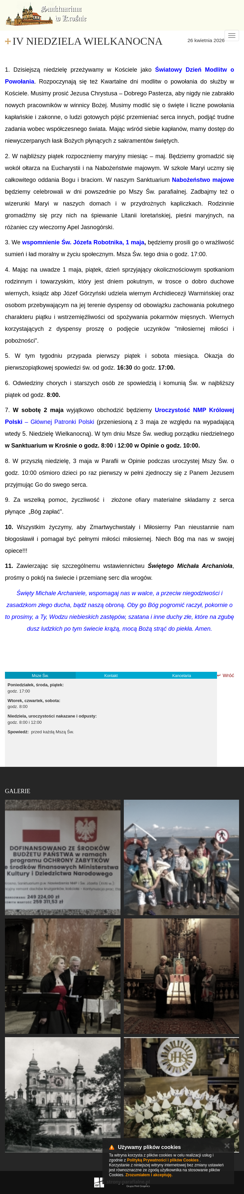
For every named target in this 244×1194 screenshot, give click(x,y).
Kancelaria (181, 675)
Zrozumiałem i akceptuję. (149, 1175)
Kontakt (111, 675)
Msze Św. (40, 675)
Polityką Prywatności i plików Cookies (163, 1160)
